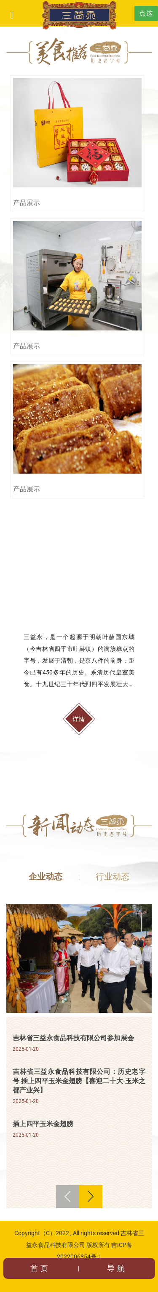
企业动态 (45, 876)
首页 (40, 1268)
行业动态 (112, 876)
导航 (117, 1268)
